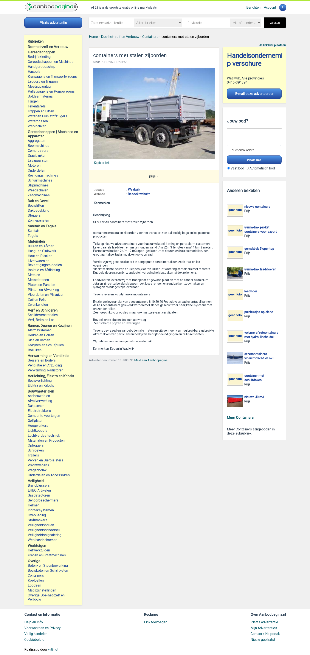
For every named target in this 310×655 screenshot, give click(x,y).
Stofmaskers (37, 520)
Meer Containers (240, 417)
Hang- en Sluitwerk (42, 251)
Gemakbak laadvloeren (260, 269)
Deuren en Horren (41, 335)
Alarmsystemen (39, 330)
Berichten (253, 7)
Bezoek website (139, 194)
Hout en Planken (40, 256)
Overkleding (37, 515)
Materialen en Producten (46, 440)
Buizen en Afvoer (41, 246)
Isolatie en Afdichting (44, 270)
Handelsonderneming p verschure (258, 60)
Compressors (38, 151)
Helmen (33, 505)
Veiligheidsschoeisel (44, 530)
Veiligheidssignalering (44, 535)
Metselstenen (38, 280)
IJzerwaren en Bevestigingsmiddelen (45, 263)
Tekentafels (37, 106)
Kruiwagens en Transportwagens (52, 77)
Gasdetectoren (39, 495)
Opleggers (36, 445)
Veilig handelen (35, 634)
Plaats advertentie (264, 622)
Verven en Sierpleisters (45, 460)
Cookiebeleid (34, 640)
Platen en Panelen (41, 285)
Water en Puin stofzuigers (47, 116)
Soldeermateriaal (40, 96)
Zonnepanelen (38, 220)
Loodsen (34, 585)
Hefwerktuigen (39, 550)
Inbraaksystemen (41, 510)
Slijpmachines (38, 185)
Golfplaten (35, 421)
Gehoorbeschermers (43, 500)
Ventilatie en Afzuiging (45, 365)
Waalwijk (134, 189)
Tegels (33, 236)
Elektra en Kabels (41, 385)
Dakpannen (36, 406)
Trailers (33, 455)
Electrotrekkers (39, 411)
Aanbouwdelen (39, 396)
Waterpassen (38, 121)
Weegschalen (38, 190)
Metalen (34, 275)
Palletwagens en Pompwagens (51, 91)
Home (93, 37)
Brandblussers (39, 485)
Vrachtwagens (38, 465)
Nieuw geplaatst (263, 640)
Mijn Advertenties (264, 628)
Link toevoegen (155, 622)
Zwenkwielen (38, 305)
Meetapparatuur (39, 86)
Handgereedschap (41, 67)
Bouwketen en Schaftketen (48, 570)
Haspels (34, 72)
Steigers (34, 215)
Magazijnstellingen (42, 590)
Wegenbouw (37, 470)
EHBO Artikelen (39, 490)
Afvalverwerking (40, 401)
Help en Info (33, 622)
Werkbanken (37, 126)
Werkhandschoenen (42, 540)
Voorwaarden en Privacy (42, 628)
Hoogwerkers (38, 426)
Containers (36, 575)
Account (270, 7)
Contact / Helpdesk (265, 634)
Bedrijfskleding (39, 57)
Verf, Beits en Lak (41, 320)
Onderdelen (36, 170)
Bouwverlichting (40, 381)
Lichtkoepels (37, 430)
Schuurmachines (40, 180)
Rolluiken (35, 350)
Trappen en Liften (41, 111)
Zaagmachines (39, 195)
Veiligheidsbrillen (41, 525)
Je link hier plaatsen (272, 45)
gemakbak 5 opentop (259, 249)
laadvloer (250, 291)
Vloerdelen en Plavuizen (46, 295)
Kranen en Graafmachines (47, 555)
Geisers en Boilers (42, 360)
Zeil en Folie (37, 300)
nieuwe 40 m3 (254, 397)
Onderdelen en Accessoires (49, 475)
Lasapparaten (38, 160)
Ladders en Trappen (43, 81)
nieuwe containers (257, 207)
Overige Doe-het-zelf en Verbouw (46, 597)
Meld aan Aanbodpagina (150, 360)
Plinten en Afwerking (43, 290)
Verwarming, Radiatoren (45, 370)
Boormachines (38, 146)
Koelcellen (36, 580)
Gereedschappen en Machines (50, 62)
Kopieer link (102, 163)
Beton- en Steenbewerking (48, 565)
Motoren (34, 165)
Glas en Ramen (39, 340)
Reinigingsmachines (43, 175)
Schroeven (36, 450)
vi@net (53, 649)
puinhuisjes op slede (258, 312)
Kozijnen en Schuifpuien (46, 345)
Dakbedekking (38, 210)
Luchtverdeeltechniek (44, 435)
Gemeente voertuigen (44, 416)
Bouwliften (36, 205)
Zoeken (275, 22)
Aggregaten (36, 141)
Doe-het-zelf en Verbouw (120, 37)
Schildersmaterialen (43, 315)
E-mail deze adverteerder (254, 94)
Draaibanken (37, 156)
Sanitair (33, 231)
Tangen (33, 101)
